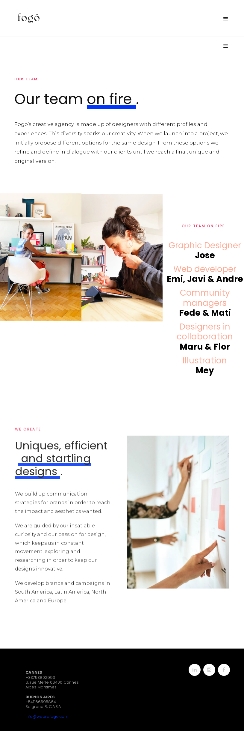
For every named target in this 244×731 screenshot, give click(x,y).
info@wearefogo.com (46, 716)
